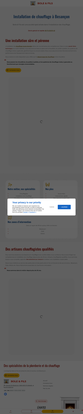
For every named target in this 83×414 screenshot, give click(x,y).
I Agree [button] (64, 207)
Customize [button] (52, 207)
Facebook (32, 212)
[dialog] (41, 207)
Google (25, 212)
